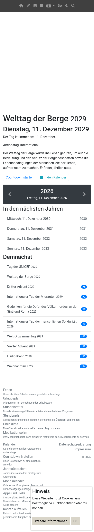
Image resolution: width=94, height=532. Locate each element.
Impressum (83, 449)
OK (75, 521)
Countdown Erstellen (23, 460)
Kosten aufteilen (23, 513)
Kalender (23, 448)
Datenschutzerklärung (75, 444)
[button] (50, 6)
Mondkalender (23, 485)
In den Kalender (53, 177)
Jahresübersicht (23, 473)
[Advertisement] (47, 65)
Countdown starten (20, 177)
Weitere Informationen (51, 521)
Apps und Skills (23, 499)
